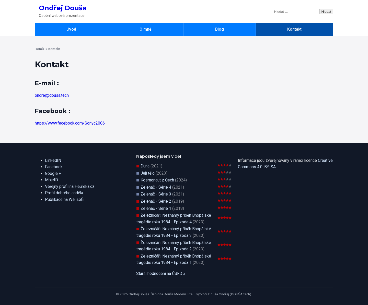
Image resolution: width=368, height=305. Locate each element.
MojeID (51, 179)
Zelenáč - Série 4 (156, 187)
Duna (145, 166)
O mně (146, 29)
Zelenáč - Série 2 (156, 201)
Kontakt (294, 29)
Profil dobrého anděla (64, 192)
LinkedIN (53, 160)
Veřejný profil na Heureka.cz (70, 186)
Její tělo (148, 173)
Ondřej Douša (63, 8)
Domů (39, 49)
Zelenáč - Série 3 (156, 194)
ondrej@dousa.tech (52, 95)
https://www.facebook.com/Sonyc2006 (70, 123)
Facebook (54, 166)
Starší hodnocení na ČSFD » (160, 273)
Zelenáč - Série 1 (156, 208)
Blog (219, 29)
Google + (53, 173)
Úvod (71, 29)
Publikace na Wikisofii (64, 199)
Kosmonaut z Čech (157, 180)
